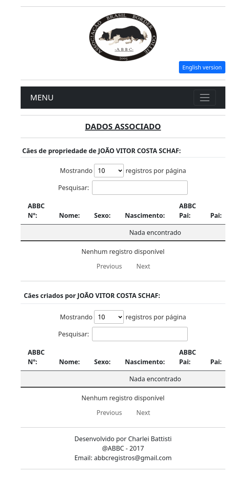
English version (202, 67)
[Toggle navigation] (205, 98)
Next (143, 266)
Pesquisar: (123, 188)
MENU (42, 97)
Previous (109, 266)
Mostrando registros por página (123, 170)
